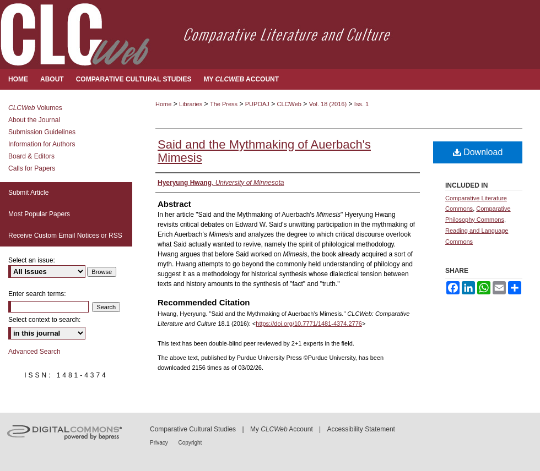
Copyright (190, 443)
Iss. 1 (361, 104)
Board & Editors (31, 156)
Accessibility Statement (361, 429)
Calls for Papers (31, 168)
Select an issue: (31, 260)
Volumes (35, 108)
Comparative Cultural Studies (193, 429)
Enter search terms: (37, 294)
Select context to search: (44, 320)
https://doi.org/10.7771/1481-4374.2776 (309, 323)
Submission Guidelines (41, 132)
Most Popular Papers (39, 214)
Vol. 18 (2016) (328, 104)
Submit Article (28, 192)
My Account (281, 429)
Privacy (160, 443)
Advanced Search (34, 351)
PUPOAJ (257, 104)
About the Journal (34, 120)
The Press (223, 104)
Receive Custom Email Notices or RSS (65, 235)
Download (478, 152)
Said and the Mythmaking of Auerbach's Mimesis (264, 151)
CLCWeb (289, 104)
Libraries (190, 104)
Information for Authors (41, 144)
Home (163, 104)
